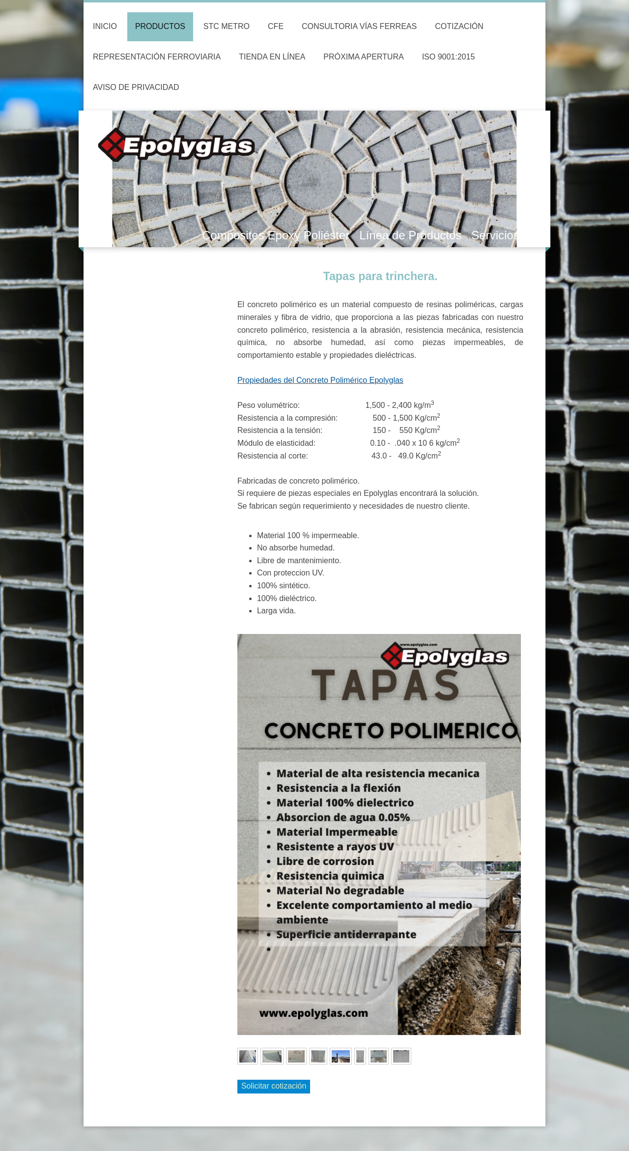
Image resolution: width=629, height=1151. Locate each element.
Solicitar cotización (274, 1086)
